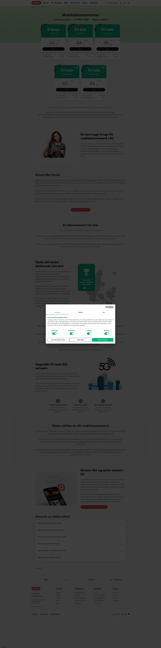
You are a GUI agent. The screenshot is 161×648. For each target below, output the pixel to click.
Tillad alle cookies (103, 339)
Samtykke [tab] (57, 312)
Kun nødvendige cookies (58, 339)
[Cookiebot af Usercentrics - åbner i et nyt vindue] (107, 307)
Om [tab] (104, 312)
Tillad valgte (80, 339)
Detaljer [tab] (80, 312)
